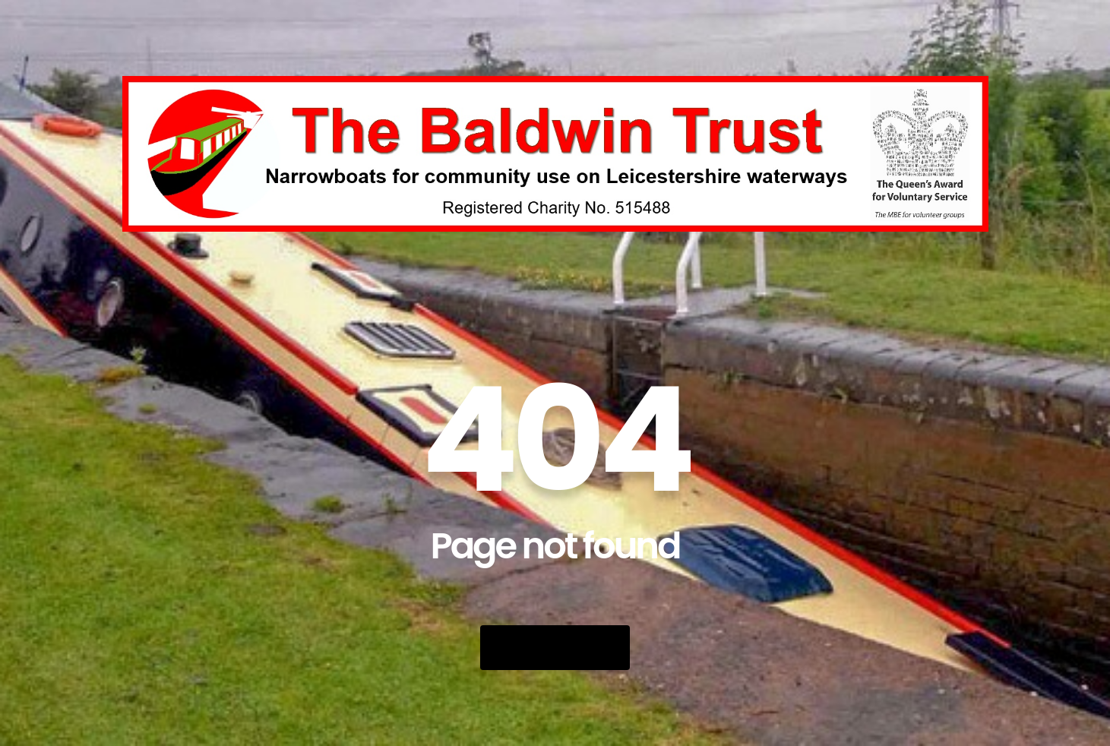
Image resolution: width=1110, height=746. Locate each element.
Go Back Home (554, 647)
